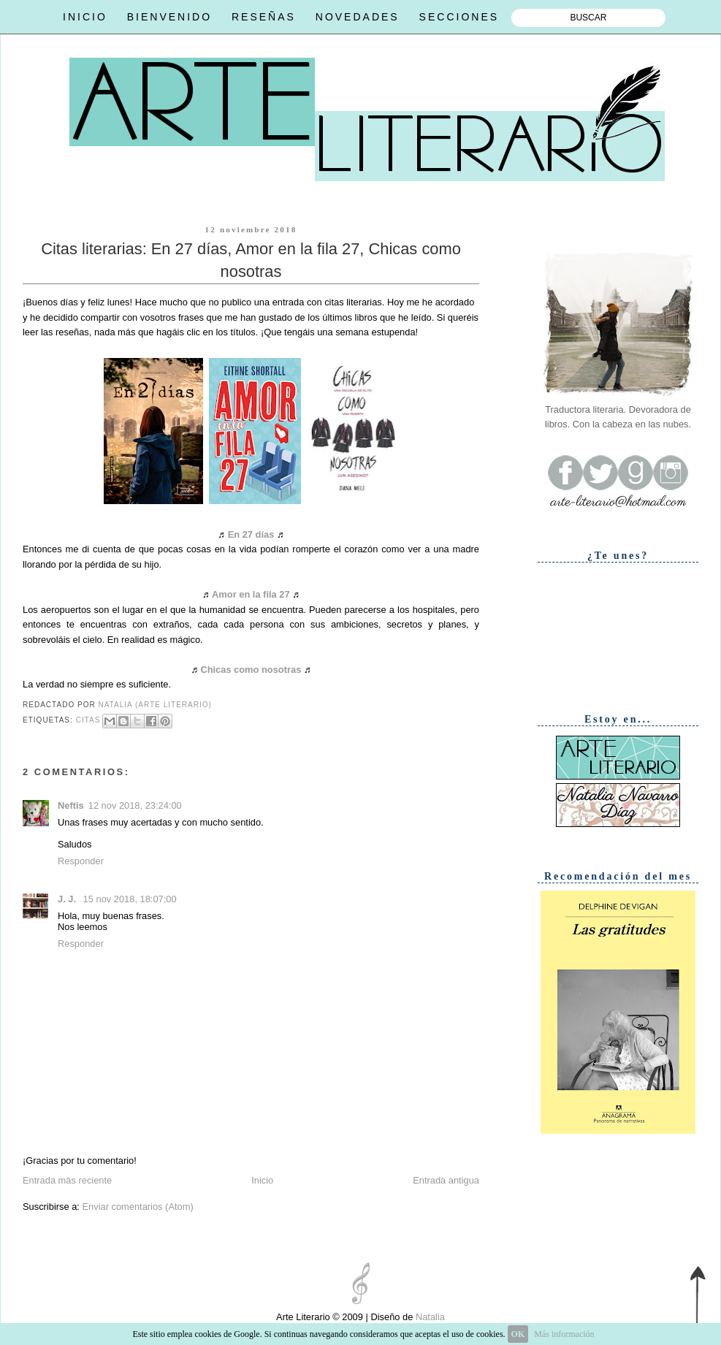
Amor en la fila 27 (251, 594)
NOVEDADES (358, 17)
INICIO (85, 17)
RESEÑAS (264, 17)
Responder (81, 861)
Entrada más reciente (67, 1180)
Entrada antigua (446, 1180)
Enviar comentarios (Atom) (137, 1206)
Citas (88, 720)
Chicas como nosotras (250, 669)
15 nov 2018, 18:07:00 (130, 899)
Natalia (429, 1316)
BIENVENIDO (169, 17)
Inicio (262, 1180)
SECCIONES (459, 17)
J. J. (68, 899)
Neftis (71, 805)
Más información (564, 1334)
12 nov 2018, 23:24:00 (135, 805)
